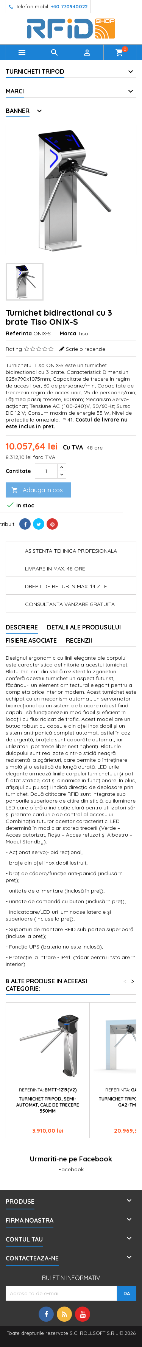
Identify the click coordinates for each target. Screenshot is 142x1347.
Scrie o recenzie (85, 349)
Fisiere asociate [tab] (31, 640)
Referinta (19, 333)
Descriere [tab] (22, 627)
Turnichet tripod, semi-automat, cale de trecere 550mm (47, 1105)
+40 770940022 (69, 6)
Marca (68, 333)
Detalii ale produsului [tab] (84, 627)
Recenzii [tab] (79, 640)
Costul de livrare (97, 419)
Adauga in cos (37, 490)
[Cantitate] (46, 471)
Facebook (71, 1169)
